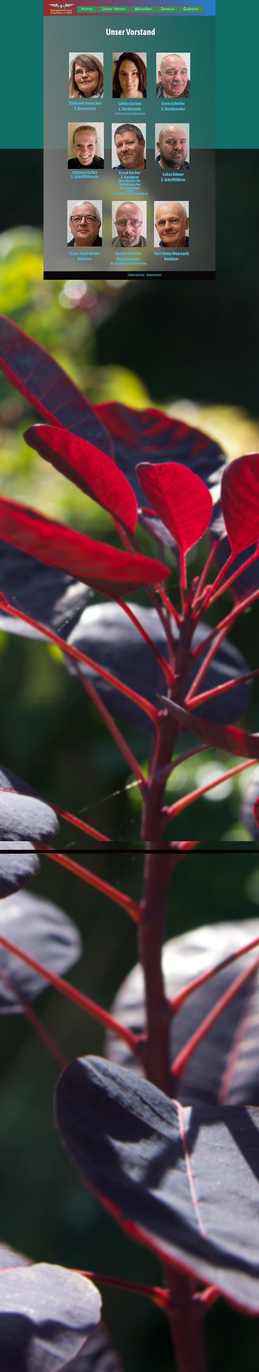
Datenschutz (136, 274)
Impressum (154, 274)
